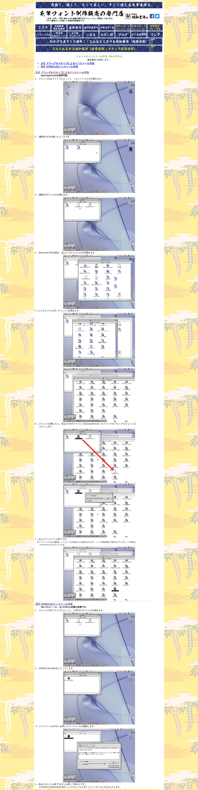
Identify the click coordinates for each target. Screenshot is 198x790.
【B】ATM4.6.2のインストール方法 (59, 66)
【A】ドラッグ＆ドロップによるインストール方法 (67, 63)
